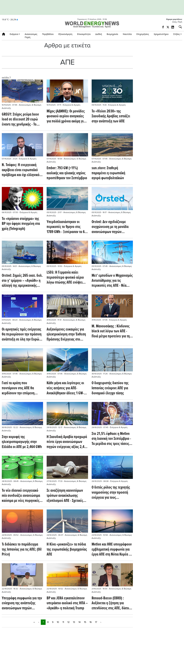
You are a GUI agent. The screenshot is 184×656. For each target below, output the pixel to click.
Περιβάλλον (48, 34)
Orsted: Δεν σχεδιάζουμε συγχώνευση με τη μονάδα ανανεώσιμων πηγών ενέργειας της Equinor (110, 227)
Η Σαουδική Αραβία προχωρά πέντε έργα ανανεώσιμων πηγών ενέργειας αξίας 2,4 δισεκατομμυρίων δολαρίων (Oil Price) (67, 442)
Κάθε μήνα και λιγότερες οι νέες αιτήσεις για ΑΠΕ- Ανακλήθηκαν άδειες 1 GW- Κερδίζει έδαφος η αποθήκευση (65, 388)
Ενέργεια (14, 34)
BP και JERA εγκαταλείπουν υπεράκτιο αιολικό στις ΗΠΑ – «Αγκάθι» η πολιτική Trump (67, 603)
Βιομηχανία (112, 34)
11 (63, 622)
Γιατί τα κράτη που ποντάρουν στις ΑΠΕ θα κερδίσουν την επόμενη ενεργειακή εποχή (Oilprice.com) (18, 388)
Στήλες (176, 34)
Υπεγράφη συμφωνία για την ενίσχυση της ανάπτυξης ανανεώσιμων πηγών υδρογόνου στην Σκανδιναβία (22, 603)
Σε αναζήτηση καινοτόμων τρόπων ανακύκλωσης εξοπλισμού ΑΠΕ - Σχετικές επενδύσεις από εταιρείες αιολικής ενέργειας (65, 495)
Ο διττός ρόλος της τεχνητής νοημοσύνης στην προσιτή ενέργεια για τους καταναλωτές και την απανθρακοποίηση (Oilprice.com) (111, 492)
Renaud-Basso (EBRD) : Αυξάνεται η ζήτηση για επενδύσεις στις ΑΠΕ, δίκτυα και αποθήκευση (111, 603)
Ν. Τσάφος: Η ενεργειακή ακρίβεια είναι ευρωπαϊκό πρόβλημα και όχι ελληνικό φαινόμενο (20, 170)
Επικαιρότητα (84, 34)
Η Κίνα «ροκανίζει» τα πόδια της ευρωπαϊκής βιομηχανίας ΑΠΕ (67, 549)
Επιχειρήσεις (142, 34)
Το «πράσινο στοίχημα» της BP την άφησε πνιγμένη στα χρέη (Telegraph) (21, 224)
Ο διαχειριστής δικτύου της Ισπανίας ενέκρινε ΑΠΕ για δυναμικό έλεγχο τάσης (110, 388)
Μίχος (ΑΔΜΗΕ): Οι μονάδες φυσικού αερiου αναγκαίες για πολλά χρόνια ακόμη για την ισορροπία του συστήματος (66, 116)
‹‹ (34, 622)
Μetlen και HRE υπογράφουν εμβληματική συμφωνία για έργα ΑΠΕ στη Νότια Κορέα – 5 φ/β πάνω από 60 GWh (112, 549)
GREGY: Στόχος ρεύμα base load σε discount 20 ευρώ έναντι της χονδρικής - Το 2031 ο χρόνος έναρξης (20, 119)
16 (91, 622)
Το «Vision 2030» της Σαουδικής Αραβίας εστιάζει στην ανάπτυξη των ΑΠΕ (111, 116)
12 (68, 622)
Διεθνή (98, 34)
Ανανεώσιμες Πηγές (31, 36)
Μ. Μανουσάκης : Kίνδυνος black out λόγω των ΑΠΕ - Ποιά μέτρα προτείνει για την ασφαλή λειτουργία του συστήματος (111, 331)
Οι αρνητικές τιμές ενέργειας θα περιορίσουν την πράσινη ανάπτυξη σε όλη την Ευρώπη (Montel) (22, 334)
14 (79, 622)
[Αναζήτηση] (179, 27)
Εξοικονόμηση (65, 34)
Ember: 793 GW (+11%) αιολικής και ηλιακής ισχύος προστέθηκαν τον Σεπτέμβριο (67, 173)
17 (96, 622)
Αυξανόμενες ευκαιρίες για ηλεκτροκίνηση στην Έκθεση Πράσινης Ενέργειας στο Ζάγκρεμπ (66, 334)
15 (85, 622)
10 (58, 622)
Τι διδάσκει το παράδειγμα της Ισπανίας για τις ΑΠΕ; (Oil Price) (22, 549)
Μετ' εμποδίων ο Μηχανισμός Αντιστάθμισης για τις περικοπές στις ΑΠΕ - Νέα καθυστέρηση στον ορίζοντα (112, 280)
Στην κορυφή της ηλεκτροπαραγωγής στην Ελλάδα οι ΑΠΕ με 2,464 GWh (22, 442)
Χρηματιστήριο (161, 34)
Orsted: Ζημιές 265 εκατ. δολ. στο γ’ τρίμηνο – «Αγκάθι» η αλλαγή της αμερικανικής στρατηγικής (22, 280)
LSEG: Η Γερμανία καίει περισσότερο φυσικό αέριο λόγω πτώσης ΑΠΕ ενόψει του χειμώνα (65, 277)
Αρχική (4, 34)
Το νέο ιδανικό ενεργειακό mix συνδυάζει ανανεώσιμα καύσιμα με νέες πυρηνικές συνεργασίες (21, 495)
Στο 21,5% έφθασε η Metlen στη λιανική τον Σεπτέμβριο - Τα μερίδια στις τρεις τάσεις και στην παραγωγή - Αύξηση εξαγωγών (112, 439)
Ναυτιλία (127, 34)
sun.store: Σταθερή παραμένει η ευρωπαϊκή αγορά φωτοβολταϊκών (108, 173)
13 (74, 622)
